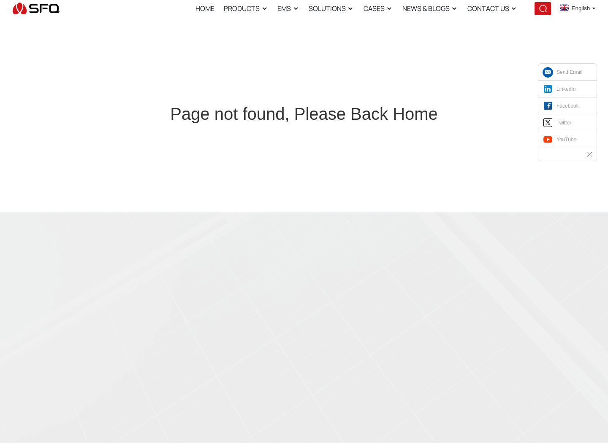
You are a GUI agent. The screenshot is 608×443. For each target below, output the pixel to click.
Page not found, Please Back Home (304, 114)
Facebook (567, 106)
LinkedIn (565, 89)
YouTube (566, 140)
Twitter (563, 123)
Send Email (569, 72)
